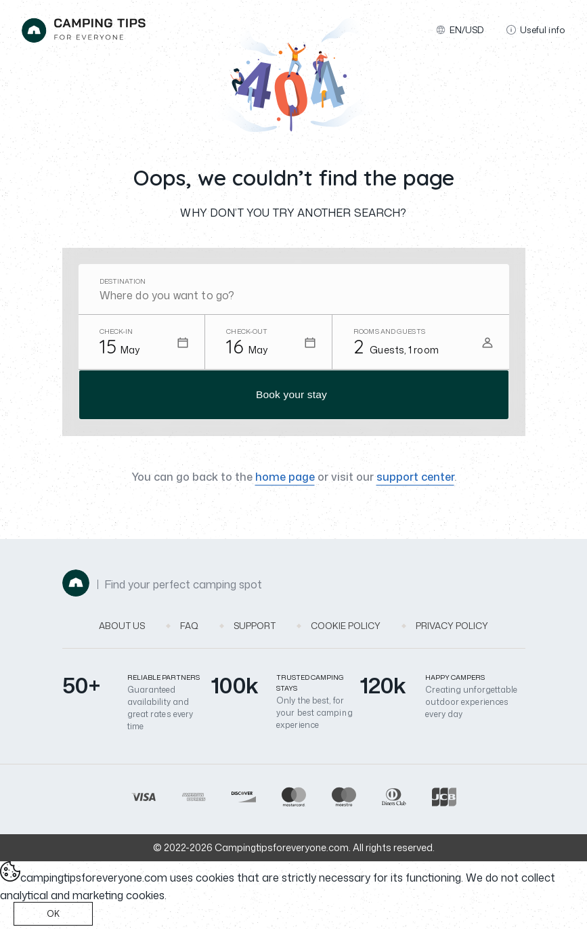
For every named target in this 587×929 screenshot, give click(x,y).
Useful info (535, 30)
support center (415, 479)
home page (285, 479)
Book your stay (291, 396)
